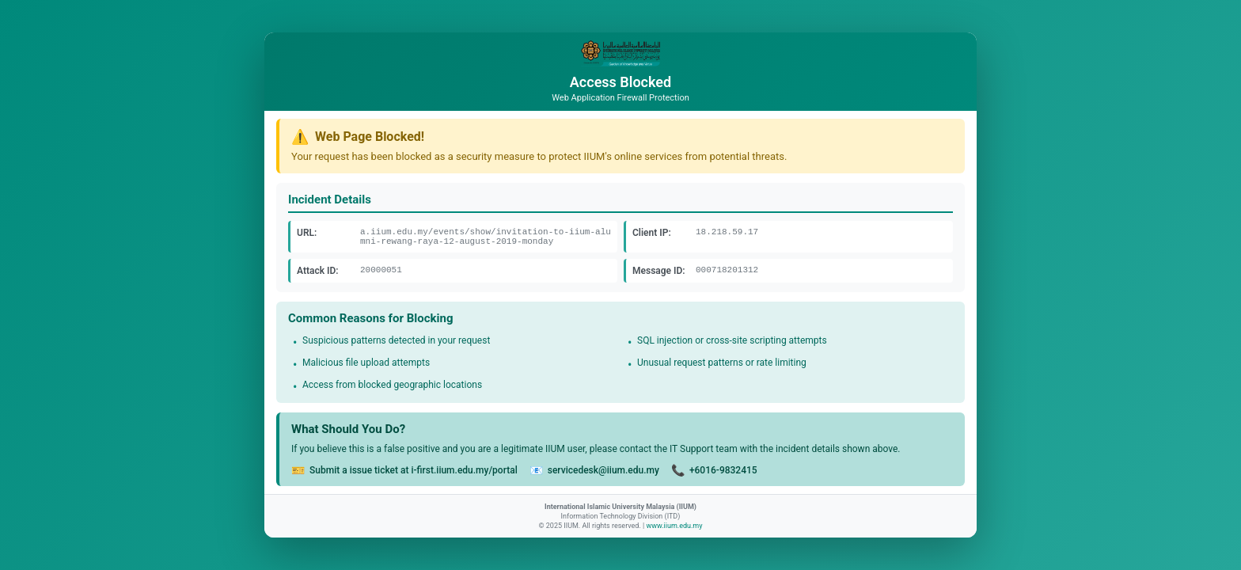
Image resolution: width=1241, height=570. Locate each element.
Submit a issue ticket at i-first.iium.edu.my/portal (413, 470)
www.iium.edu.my (674, 526)
